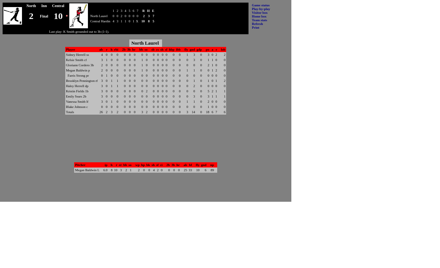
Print (255, 27)
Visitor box (260, 13)
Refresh (257, 24)
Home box (259, 16)
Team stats (259, 20)
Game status (261, 5)
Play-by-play (261, 9)
